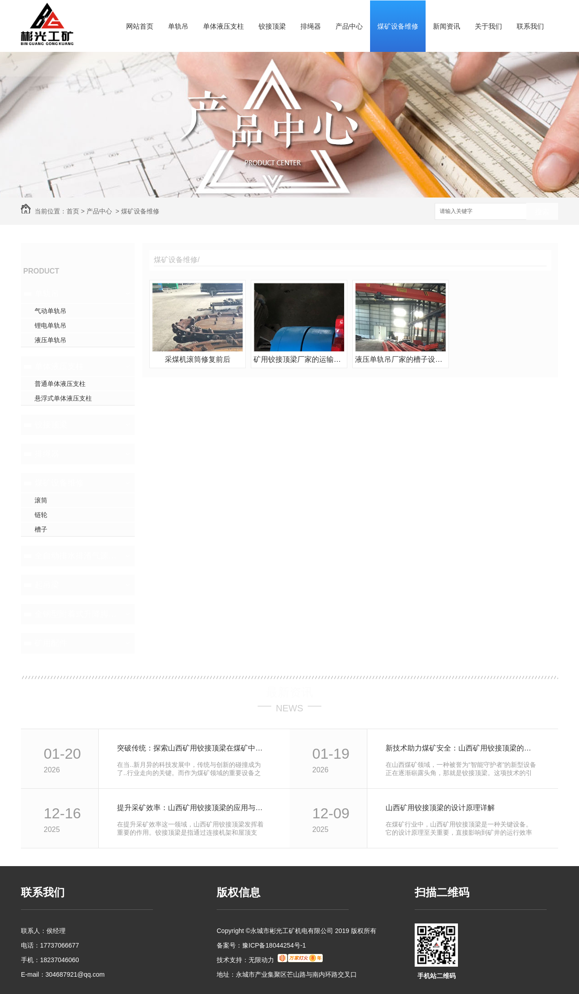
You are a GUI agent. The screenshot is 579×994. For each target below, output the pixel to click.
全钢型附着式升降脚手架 (77, 614)
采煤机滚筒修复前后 (197, 359)
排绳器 (310, 26)
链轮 (41, 514)
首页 (72, 211)
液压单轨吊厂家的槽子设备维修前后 (400, 359)
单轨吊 (178, 26)
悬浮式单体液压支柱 (63, 398)
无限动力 (261, 960)
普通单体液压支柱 (60, 383)
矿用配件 (51, 643)
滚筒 (41, 500)
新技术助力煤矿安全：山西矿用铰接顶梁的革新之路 (462, 748)
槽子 (41, 529)
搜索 (542, 212)
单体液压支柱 (223, 26)
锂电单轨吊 (50, 325)
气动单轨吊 (50, 310)
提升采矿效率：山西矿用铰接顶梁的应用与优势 (193, 807)
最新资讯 (289, 692)
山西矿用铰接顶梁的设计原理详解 (440, 807)
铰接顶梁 (272, 26)
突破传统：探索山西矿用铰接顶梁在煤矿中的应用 (193, 748)
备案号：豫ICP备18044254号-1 (261, 945)
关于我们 (488, 26)
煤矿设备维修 (397, 26)
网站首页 (139, 26)
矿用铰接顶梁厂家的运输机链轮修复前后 (299, 359)
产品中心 (349, 26)
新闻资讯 (446, 26)
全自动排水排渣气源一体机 (77, 555)
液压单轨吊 (50, 340)
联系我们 (530, 26)
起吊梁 (47, 584)
